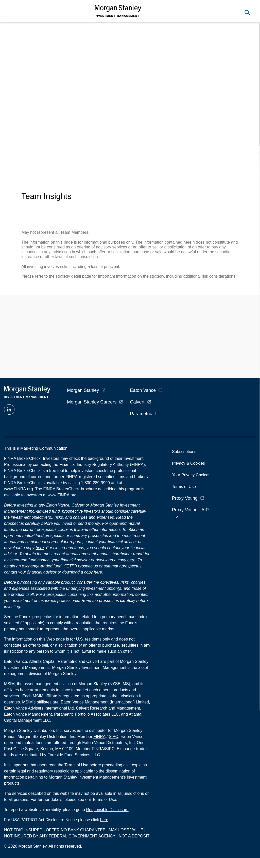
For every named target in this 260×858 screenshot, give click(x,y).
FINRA (99, 736)
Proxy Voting (185, 498)
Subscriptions (184, 451)
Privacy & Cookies (188, 463)
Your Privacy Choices (192, 475)
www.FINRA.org (62, 495)
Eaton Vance (143, 390)
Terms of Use (184, 486)
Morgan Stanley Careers (91, 402)
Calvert (137, 402)
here (40, 548)
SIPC (113, 736)
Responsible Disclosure (107, 809)
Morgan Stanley (83, 390)
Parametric (141, 413)
